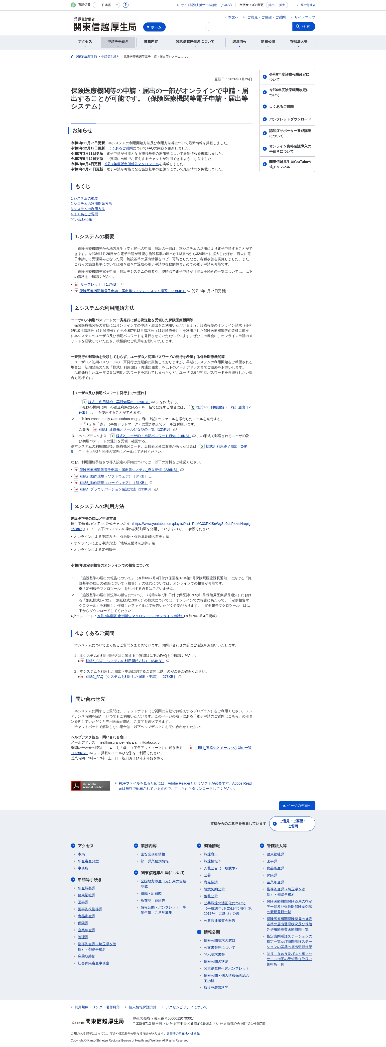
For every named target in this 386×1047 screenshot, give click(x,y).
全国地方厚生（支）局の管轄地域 (163, 883)
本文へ (233, 17)
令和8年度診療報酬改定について (289, 77)
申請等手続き (90, 880)
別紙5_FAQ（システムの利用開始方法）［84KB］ (124, 661)
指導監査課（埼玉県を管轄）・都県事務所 (97, 946)
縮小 (271, 5)
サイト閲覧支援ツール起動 (199, 5)
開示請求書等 (214, 954)
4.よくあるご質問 (84, 214)
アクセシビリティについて (186, 1007)
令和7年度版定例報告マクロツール (132, 164)
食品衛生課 (86, 916)
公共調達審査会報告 (219, 921)
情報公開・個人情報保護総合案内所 (226, 978)
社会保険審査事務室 (93, 963)
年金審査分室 (88, 861)
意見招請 (211, 882)
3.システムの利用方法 (88, 209)
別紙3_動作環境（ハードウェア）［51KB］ (113, 483)
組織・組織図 (151, 893)
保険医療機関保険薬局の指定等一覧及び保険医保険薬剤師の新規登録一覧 (289, 906)
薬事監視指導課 (90, 909)
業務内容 (149, 846)
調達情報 (212, 846)
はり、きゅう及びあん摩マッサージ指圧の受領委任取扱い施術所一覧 (289, 959)
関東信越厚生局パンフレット (226, 968)
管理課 (83, 937)
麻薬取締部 (86, 956)
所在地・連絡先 (153, 900)
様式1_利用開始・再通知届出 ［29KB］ (118, 402)
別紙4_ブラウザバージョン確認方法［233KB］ (116, 489)
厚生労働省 (307, 5)
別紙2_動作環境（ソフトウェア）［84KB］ (113, 476)
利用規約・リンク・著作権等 (97, 1007)
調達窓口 (211, 854)
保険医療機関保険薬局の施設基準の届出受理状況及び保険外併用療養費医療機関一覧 (289, 924)
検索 (306, 26)
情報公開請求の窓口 (219, 940)
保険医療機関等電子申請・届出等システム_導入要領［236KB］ (129, 470)
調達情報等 (212, 861)
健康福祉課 (86, 895)
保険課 (83, 923)
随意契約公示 (214, 889)
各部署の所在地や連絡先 (183, 1033)
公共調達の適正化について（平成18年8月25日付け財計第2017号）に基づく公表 (228, 908)
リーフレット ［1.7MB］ (99, 284)
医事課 (83, 902)
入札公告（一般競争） (221, 868)
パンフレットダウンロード (290, 119)
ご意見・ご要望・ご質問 (266, 17)
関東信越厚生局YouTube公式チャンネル (290, 164)
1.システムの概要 (84, 198)
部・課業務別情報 (155, 861)
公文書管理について (219, 947)
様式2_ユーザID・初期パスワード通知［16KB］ (153, 436)
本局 (81, 854)
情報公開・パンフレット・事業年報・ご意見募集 (163, 910)
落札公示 (211, 896)
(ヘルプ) (226, 5)
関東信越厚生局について (163, 873)
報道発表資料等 (216, 988)
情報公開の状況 (216, 961)
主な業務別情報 (153, 854)
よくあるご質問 (120, 148)
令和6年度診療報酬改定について (289, 92)
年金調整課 (86, 888)
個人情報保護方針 (143, 1007)
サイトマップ (304, 17)
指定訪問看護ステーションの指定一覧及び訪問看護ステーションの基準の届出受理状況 (289, 941)
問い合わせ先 (81, 219)
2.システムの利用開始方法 (91, 204)
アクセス (86, 846)
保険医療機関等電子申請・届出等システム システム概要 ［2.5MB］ (132, 291)
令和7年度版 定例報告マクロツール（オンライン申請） (140, 616)
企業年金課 (86, 930)
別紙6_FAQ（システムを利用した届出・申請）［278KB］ (130, 677)
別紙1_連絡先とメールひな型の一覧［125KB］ (135, 429)
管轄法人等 (277, 846)
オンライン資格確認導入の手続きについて (290, 148)
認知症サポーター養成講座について (290, 133)
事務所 (83, 868)
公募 (207, 875)
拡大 (282, 5)
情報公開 (212, 932)
